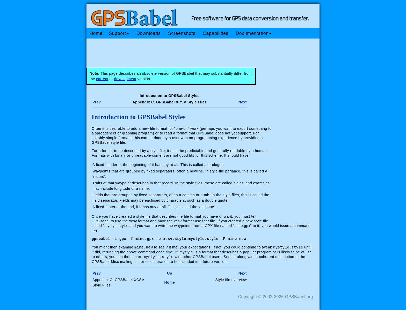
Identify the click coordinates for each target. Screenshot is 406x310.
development (125, 79)
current (102, 79)
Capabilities (215, 33)
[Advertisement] (185, 51)
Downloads (148, 33)
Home (96, 33)
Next (242, 102)
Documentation (254, 33)
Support (119, 33)
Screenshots (181, 33)
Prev (96, 102)
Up (169, 272)
